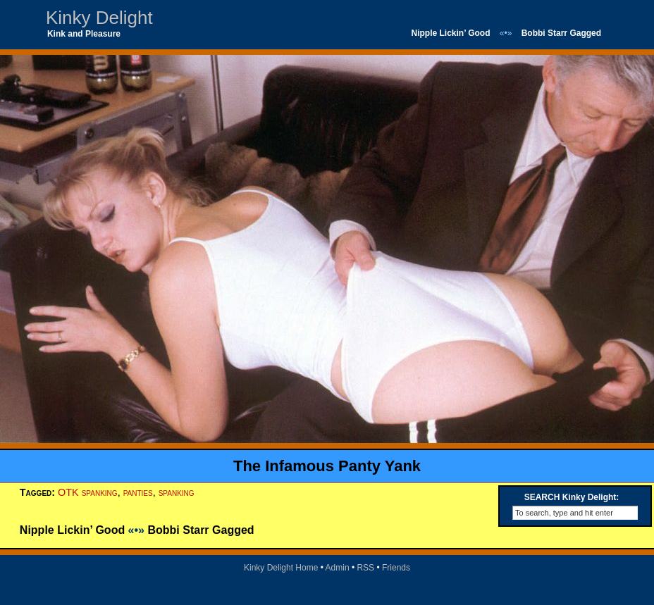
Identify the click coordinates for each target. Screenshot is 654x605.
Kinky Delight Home (281, 568)
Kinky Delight (99, 17)
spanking (177, 492)
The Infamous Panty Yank (327, 466)
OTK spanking (88, 492)
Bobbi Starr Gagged (561, 33)
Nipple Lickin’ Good (450, 33)
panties (138, 492)
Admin (338, 568)
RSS (365, 568)
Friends (396, 568)
